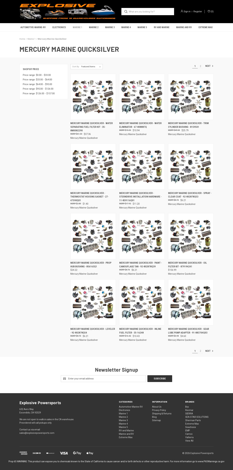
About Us (156, 406)
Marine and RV (184, 27)
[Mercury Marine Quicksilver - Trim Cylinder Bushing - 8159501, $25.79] (191, 96)
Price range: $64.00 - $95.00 (37, 84)
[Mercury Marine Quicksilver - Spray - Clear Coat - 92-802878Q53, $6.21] (191, 166)
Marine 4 (126, 27)
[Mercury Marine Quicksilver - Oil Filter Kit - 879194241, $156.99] (191, 236)
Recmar (189, 410)
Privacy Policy (159, 410)
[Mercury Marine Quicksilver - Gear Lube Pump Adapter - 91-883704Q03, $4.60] (191, 302)
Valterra (189, 437)
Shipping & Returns (162, 413)
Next (209, 66)
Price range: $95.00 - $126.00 (38, 88)
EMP (187, 430)
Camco (189, 434)
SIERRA (189, 413)
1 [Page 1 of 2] (195, 66)
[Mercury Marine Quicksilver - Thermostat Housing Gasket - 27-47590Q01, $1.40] (93, 166)
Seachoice (190, 427)
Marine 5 (142, 27)
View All (189, 440)
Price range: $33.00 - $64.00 (37, 79)
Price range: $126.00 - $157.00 (39, 93)
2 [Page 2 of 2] (200, 66)
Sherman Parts (193, 420)
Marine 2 (93, 27)
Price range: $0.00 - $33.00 (37, 75)
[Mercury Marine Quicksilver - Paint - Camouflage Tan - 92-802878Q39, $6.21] (142, 236)
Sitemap (156, 420)
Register (198, 11)
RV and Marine (161, 27)
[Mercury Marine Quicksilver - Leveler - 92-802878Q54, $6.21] (93, 302)
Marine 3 (110, 27)
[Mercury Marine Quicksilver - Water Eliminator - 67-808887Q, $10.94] (142, 96)
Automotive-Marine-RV (33, 27)
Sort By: (75, 66)
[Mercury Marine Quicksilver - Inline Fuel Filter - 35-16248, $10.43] (142, 302)
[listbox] (92, 66)
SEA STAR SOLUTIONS (197, 417)
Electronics (59, 27)
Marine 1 (77, 27)
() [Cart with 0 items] (211, 11)
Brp (187, 406)
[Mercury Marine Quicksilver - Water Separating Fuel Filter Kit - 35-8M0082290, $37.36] (93, 96)
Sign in (187, 11)
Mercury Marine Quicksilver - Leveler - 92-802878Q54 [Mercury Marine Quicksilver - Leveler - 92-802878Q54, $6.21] (92, 331)
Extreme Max (206, 27)
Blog (154, 417)
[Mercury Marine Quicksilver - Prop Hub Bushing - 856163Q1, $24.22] (93, 236)
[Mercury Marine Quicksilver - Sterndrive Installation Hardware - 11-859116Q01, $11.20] (142, 166)
